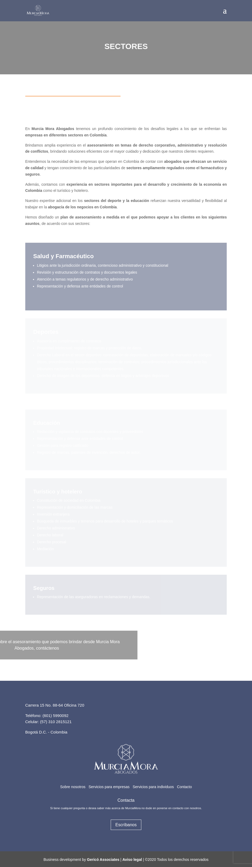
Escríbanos (126, 825)
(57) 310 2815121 (56, 721)
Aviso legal (132, 859)
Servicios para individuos (153, 787)
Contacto (184, 787)
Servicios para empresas (109, 787)
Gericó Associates (103, 859)
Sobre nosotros (72, 787)
